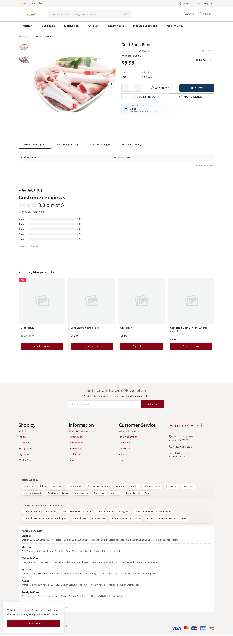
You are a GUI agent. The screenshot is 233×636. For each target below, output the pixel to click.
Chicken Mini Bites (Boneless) (140, 540)
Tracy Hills (117, 493)
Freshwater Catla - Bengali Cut (67, 563)
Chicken (93, 26)
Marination (71, 26)
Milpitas (137, 486)
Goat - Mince (72, 552)
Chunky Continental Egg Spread (104, 574)
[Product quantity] (131, 88)
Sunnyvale (101, 493)
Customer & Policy (131, 144)
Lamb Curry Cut (56, 552)
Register (208, 3)
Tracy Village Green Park (140, 493)
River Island (193, 486)
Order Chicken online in (40, 512)
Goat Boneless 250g (89, 552)
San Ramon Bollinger (59, 493)
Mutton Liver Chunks (111, 552)
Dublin (43, 486)
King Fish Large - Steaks (146, 563)
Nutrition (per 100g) (68, 144)
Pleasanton (176, 486)
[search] (126, 14)
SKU (123, 76)
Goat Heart (126, 327)
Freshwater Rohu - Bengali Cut (36, 563)
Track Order (35, 3)
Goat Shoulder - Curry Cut (34, 552)
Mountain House (156, 486)
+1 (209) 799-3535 (182, 446)
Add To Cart (42, 346)
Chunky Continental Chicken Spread (138, 574)
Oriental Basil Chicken (78, 597)
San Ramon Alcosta (33, 493)
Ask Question (203, 60)
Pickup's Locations (145, 26)
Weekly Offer (174, 26)
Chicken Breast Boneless (112, 540)
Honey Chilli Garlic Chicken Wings (107, 597)
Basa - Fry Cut (90, 563)
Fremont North (76, 486)
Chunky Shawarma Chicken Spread (38, 574)
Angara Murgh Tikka (56, 597)
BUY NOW (197, 87)
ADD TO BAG (160, 88)
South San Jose (82, 493)
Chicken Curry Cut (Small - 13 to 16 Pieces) (42, 540)
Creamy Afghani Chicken (33, 597)
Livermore (122, 486)
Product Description (35, 144)
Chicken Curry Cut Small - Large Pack (81, 540)
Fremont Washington (100, 486)
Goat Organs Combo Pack (85, 327)
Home (22, 36)
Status (124, 72)
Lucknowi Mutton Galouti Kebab (66, 585)
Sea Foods (48, 26)
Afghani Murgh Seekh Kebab (35, 585)
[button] (111, 84)
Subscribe (152, 404)
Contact (23, 3)
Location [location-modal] (185, 3)
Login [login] (197, 3)
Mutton (28, 26)
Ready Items (116, 26)
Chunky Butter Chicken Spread (72, 574)
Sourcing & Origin (100, 144)
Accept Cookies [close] (34, 623)
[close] (60, 605)
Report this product (204, 165)
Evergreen (58, 486)
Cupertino (29, 486)
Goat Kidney (27, 327)
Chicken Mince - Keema (167, 540)
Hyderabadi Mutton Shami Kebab (123, 585)
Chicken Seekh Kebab (94, 585)
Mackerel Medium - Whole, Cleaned (116, 563)
